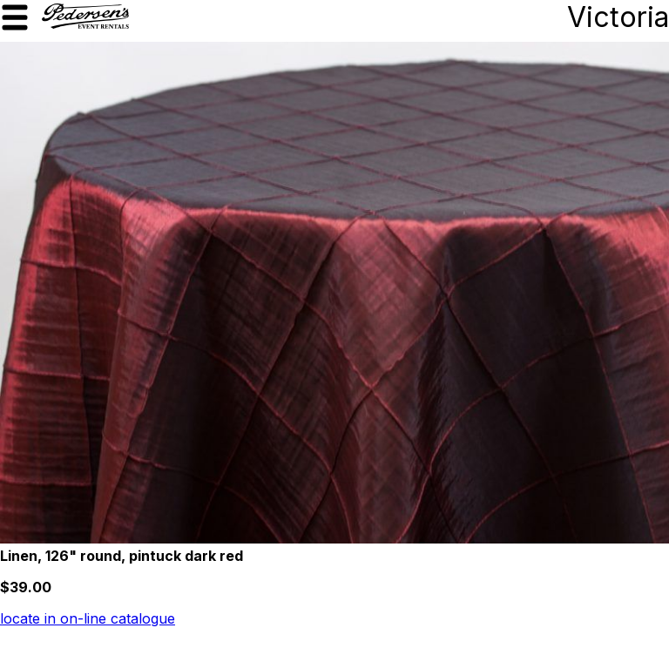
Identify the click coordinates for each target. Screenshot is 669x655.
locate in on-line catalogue (87, 618)
